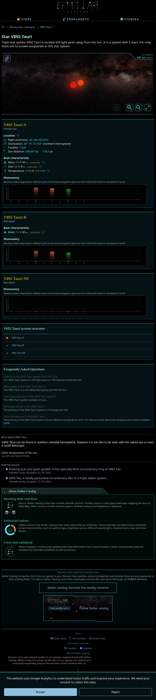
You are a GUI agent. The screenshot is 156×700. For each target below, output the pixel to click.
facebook (86, 648)
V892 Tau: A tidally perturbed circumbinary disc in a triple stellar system (58, 478)
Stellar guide (58, 638)
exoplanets (76, 19)
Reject (116, 692)
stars (24, 19)
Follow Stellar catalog (93, 608)
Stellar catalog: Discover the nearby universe (78, 588)
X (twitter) (70, 648)
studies (129, 19)
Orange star (10, 128)
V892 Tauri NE (18, 352)
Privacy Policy (97, 638)
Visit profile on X (59, 608)
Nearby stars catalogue (22, 27)
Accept (40, 692)
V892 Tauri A (18, 337)
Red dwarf (9, 221)
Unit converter (77, 638)
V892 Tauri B (18, 345)
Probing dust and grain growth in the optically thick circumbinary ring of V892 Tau (65, 469)
